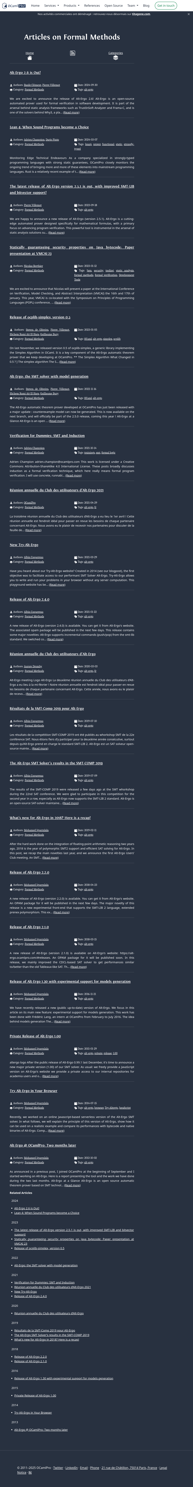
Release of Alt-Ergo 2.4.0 (29, 599)
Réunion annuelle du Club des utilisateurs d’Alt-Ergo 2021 (57, 490)
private (98, 1053)
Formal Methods (34, 89)
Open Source (114, 6)
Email (84, 1468)
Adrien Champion (34, 139)
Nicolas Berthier (33, 266)
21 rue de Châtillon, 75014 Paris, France (129, 1468)
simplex (107, 338)
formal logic (108, 452)
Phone (94, 1468)
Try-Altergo (111, 1107)
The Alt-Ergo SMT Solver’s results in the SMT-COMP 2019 (56, 763)
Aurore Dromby (33, 666)
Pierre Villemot (51, 85)
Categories (115, 55)
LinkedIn (71, 1468)
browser (99, 1107)
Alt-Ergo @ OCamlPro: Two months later (43, 1145)
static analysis (125, 270)
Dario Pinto (52, 139)
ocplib (117, 338)
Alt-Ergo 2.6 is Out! (25, 73)
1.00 (115, 1053)
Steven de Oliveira (37, 329)
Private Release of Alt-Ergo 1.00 (35, 1036)
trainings (89, 452)
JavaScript (125, 1107)
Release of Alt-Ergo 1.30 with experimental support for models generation (70, 982)
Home (35, 6)
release (108, 1053)
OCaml (88, 338)
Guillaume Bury (49, 334)
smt (98, 452)
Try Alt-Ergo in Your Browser (33, 1091)
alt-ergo (88, 89)
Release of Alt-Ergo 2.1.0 (29, 927)
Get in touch (166, 6)
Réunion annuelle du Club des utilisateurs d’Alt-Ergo (53, 654)
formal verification (106, 275)
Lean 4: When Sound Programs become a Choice (49, 127)
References (92, 6)
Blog (146, 6)
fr (95, 507)
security (98, 270)
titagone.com (141, 14)
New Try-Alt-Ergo (24, 545)
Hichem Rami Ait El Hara (24, 334)
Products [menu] (70, 6)
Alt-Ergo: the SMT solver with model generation (49, 376)
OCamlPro (29, 502)
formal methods (83, 275)
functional (108, 144)
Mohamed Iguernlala (36, 830)
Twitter (58, 1468)
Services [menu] (50, 6)
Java (89, 270)
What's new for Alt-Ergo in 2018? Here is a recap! (50, 818)
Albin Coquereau (33, 557)
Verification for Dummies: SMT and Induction (47, 436)
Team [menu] (131, 6)
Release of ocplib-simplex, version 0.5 (40, 317)
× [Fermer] (188, 14)
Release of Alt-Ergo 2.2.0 (29, 872)
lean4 (88, 144)
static (119, 144)
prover (97, 144)
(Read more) (71, 112)
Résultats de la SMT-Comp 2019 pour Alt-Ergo (47, 709)
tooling (110, 270)
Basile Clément (32, 85)
